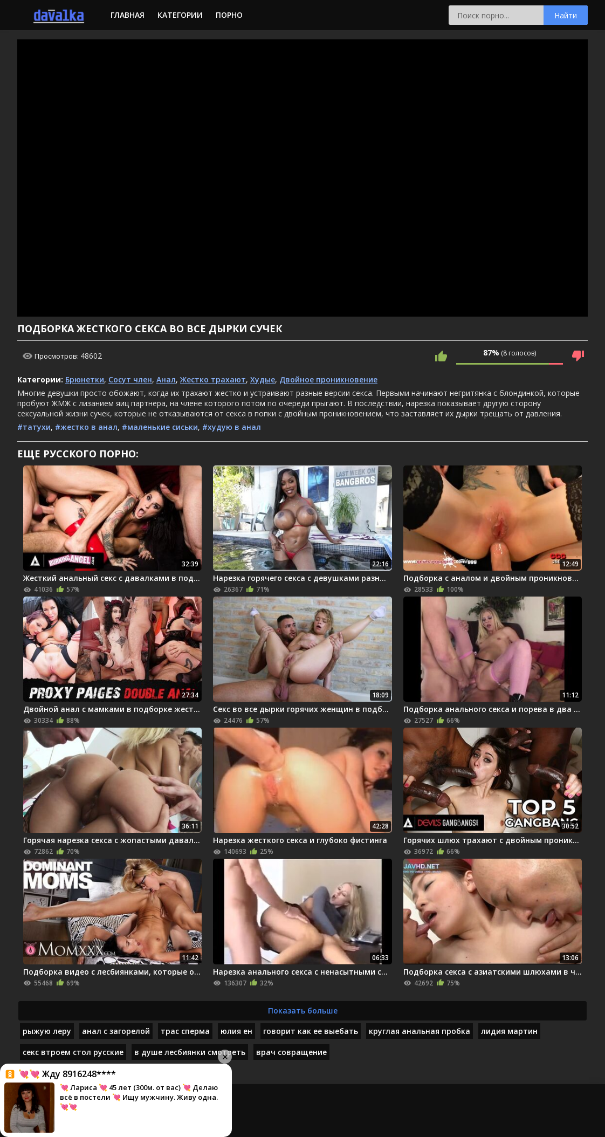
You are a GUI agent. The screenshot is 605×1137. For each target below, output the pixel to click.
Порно (229, 15)
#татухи (34, 427)
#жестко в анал (86, 427)
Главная (128, 15)
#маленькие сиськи (160, 427)
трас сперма (185, 1031)
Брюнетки (84, 379)
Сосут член (130, 379)
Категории (180, 15)
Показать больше (303, 1010)
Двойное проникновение (328, 379)
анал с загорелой (116, 1031)
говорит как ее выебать (310, 1031)
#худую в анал (231, 427)
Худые (262, 379)
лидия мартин (509, 1031)
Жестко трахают (213, 379)
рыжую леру (47, 1031)
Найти (565, 15)
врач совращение (291, 1052)
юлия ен (236, 1031)
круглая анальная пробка (419, 1031)
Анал (166, 379)
